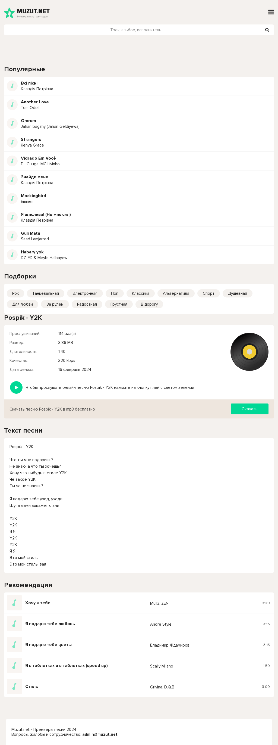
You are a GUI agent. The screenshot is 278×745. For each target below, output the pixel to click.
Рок (15, 293)
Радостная (87, 304)
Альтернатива (176, 293)
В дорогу (149, 304)
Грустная (118, 304)
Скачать (250, 409)
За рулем (55, 304)
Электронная (84, 293)
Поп (114, 293)
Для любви (22, 304)
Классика (140, 293)
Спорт (208, 293)
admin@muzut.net (100, 734)
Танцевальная (45, 293)
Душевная (237, 293)
